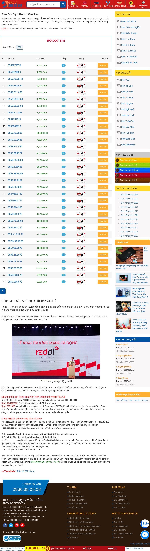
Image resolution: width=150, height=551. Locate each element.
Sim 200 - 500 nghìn (130, 27)
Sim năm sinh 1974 (129, 215)
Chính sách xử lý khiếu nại (81, 522)
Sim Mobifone (120, 496)
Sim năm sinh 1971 (129, 203)
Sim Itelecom (120, 530)
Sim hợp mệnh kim (128, 160)
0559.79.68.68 (15, 221)
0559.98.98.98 (15, 173)
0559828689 (14, 72)
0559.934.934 (15, 146)
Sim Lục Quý (127, 115)
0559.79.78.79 (15, 79)
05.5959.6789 (15, 194)
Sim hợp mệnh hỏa (128, 175)
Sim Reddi (118, 537)
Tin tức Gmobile (76, 507)
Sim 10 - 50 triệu (129, 57)
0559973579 (14, 65)
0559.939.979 (15, 214)
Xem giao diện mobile (140, 543)
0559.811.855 (15, 92)
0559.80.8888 (15, 187)
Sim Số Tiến (127, 92)
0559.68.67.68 (15, 99)
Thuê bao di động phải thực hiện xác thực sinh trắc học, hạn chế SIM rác (132, 308)
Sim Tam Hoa (127, 133)
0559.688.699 (15, 85)
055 (20, 47)
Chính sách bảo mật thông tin (82, 533)
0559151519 (14, 119)
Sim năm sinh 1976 (129, 223)
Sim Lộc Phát (127, 127)
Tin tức (72, 487)
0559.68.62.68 (15, 106)
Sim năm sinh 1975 (129, 219)
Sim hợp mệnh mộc (129, 165)
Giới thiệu (73, 537)
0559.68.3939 (15, 261)
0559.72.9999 (15, 133)
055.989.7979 (15, 248)
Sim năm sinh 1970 (129, 199)
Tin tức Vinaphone (77, 500)
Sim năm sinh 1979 (129, 236)
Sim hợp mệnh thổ (128, 180)
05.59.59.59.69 (15, 241)
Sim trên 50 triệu (129, 62)
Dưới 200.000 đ (128, 21)
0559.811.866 (15, 112)
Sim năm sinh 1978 (129, 232)
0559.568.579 (15, 275)
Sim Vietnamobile (122, 503)
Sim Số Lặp (127, 86)
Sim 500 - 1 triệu (129, 33)
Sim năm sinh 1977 (129, 227)
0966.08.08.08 (27, 489)
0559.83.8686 (15, 139)
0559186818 (14, 126)
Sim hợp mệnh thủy (129, 170)
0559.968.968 (15, 207)
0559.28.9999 (15, 180)
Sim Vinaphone (121, 500)
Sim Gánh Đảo (128, 144)
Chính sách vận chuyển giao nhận (84, 526)
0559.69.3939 (15, 268)
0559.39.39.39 (15, 160)
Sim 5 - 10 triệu (128, 51)
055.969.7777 (15, 200)
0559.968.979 (15, 281)
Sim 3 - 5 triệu (128, 45)
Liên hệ (117, 518)
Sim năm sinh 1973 (129, 211)
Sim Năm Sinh (128, 139)
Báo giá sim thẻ (121, 526)
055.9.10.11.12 (15, 234)
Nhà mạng (118, 487)
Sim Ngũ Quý (127, 109)
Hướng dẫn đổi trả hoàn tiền (82, 530)
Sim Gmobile (120, 507)
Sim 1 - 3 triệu (128, 39)
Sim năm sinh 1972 (129, 207)
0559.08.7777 (15, 153)
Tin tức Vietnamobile (78, 503)
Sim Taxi (125, 80)
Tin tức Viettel (75, 492)
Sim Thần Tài (127, 121)
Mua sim (103, 65)
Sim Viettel (119, 492)
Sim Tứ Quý (127, 103)
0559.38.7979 (15, 254)
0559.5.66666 (15, 167)
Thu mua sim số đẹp (138, 400)
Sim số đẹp (119, 522)
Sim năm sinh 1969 (129, 194)
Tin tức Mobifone (76, 496)
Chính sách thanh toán (79, 518)
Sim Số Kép (127, 97)
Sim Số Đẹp (121, 400)
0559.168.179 (15, 227)
